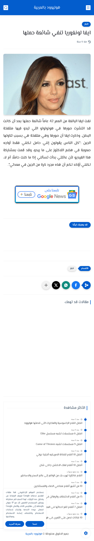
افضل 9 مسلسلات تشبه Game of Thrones (59, 444)
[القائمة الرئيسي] (88, 7)
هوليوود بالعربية (47, 8)
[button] (76, 285)
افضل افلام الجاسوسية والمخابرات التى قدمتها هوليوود (53, 423)
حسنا (35, 524)
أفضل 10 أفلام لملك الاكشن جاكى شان (60, 465)
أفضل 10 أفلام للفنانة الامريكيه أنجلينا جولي (59, 455)
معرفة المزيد (15, 524)
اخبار (86, 24)
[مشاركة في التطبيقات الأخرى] (46, 285)
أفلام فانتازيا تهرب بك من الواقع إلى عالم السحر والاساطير (51, 476)
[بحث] (5, 7)
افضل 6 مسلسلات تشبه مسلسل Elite (61, 434)
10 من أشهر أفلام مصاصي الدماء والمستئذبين (58, 486)
